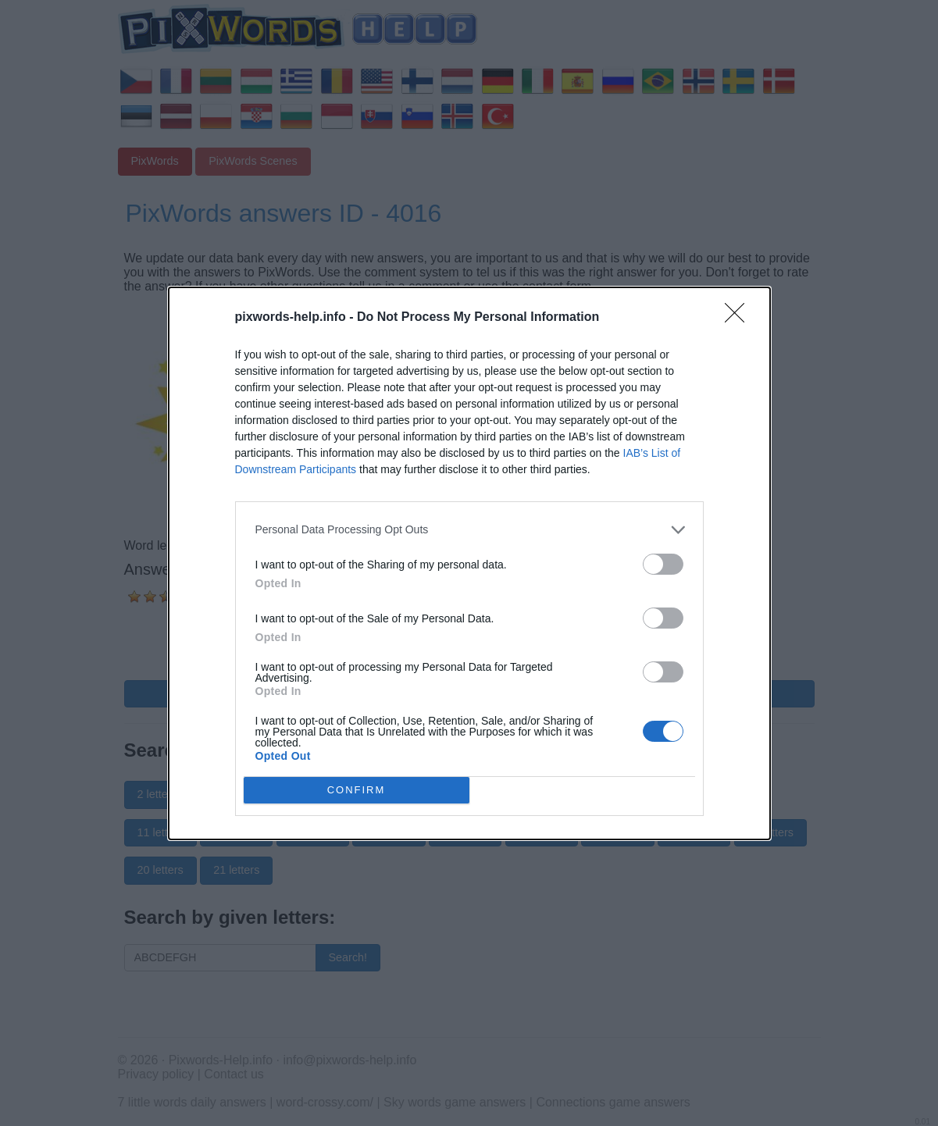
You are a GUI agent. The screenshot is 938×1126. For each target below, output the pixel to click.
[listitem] (469, 530)
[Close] (739, 318)
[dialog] (469, 563)
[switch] (663, 564)
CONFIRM (356, 790)
